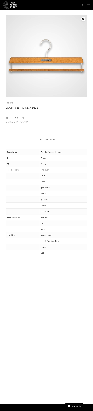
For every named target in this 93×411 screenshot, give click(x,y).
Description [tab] (46, 139)
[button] (88, 5)
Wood (24, 122)
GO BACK (10, 103)
